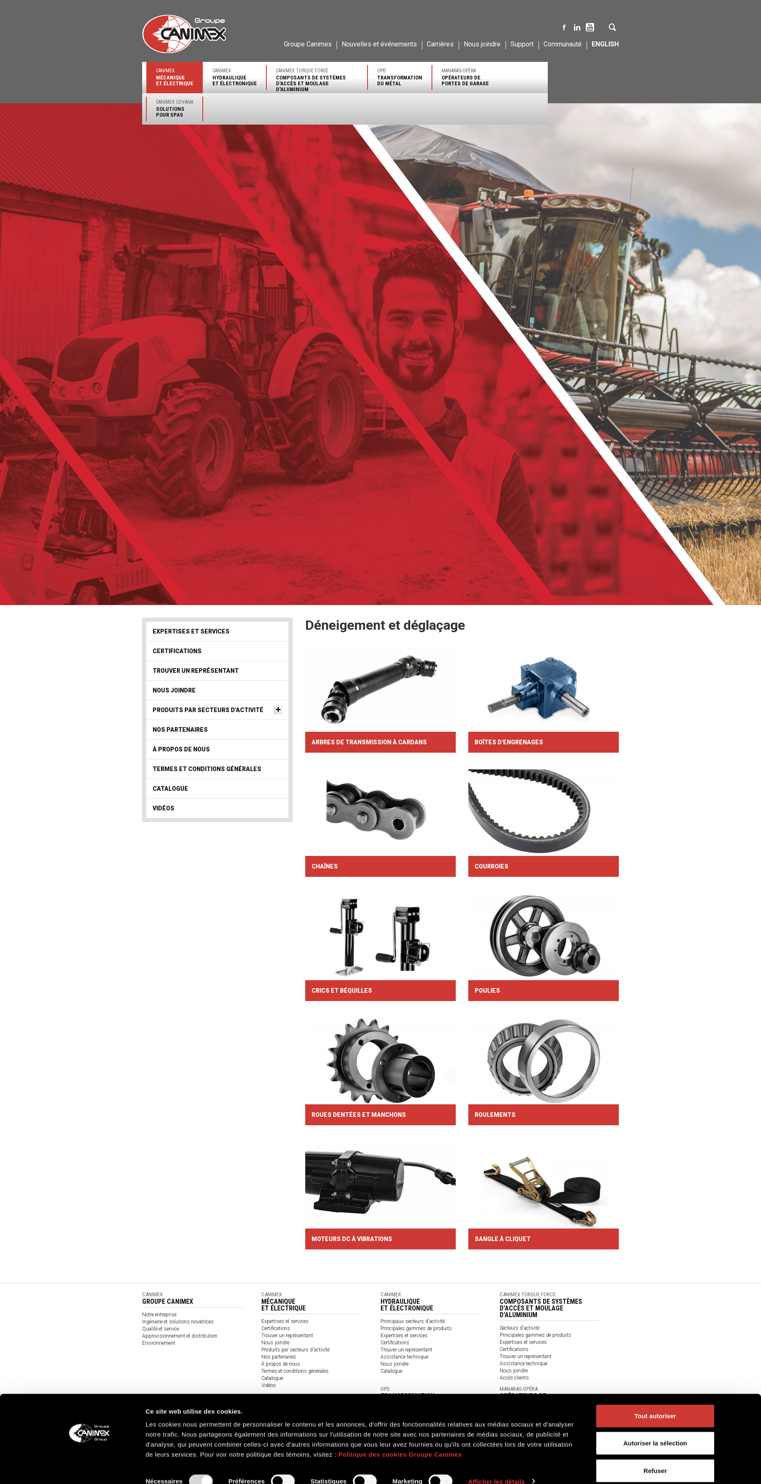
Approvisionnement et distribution (179, 1336)
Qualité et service (160, 1329)
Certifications (177, 651)
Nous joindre (482, 44)
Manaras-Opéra (465, 77)
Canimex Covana (174, 108)
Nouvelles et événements (379, 44)
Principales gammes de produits (416, 1328)
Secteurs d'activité (519, 1328)
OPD (399, 77)
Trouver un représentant (196, 670)
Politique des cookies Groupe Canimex (400, 1440)
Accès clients (514, 1378)
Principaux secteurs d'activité (412, 1321)
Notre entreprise (159, 1315)
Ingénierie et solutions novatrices (178, 1322)
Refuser (655, 1456)
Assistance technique (404, 1357)
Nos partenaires (180, 729)
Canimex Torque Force (317, 80)
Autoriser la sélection (655, 1429)
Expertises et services (191, 631)
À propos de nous (181, 749)
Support (522, 44)
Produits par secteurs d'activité (208, 710)
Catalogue (170, 788)
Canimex (174, 77)
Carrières (440, 44)
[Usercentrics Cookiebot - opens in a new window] (90, 1467)
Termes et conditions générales (207, 769)
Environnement (158, 1343)
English (605, 44)
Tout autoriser (655, 1401)
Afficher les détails (496, 1467)
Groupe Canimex (308, 44)
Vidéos (163, 808)
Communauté (563, 44)
